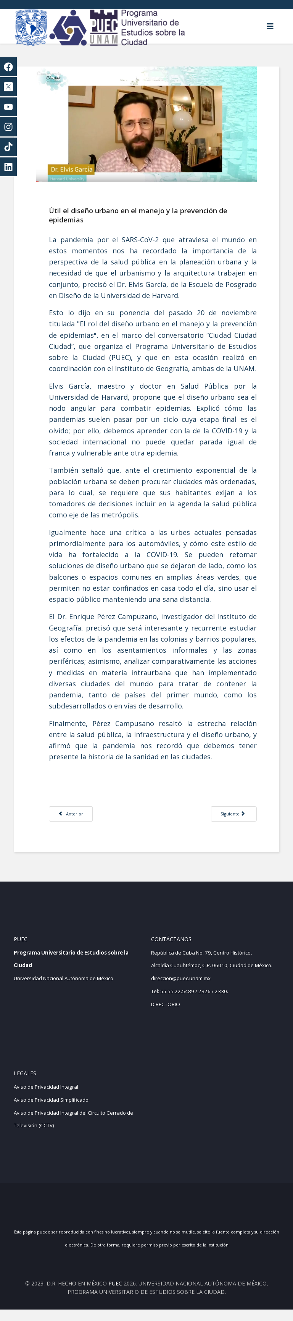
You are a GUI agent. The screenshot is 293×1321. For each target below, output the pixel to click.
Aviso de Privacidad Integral (46, 1098)
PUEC (115, 1294)
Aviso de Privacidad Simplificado (51, 1111)
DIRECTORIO (165, 1015)
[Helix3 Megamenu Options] (270, 26)
